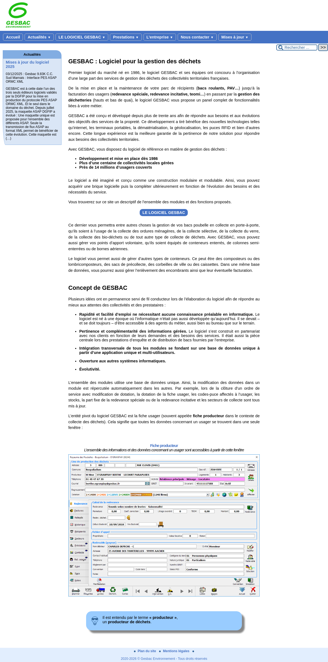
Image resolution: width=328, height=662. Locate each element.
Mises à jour (234, 37)
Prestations (126, 37)
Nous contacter (197, 37)
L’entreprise (160, 37)
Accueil (13, 37)
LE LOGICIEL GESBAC (82, 37)
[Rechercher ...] (296, 47)
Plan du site (145, 651)
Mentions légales (174, 651)
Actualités (39, 37)
